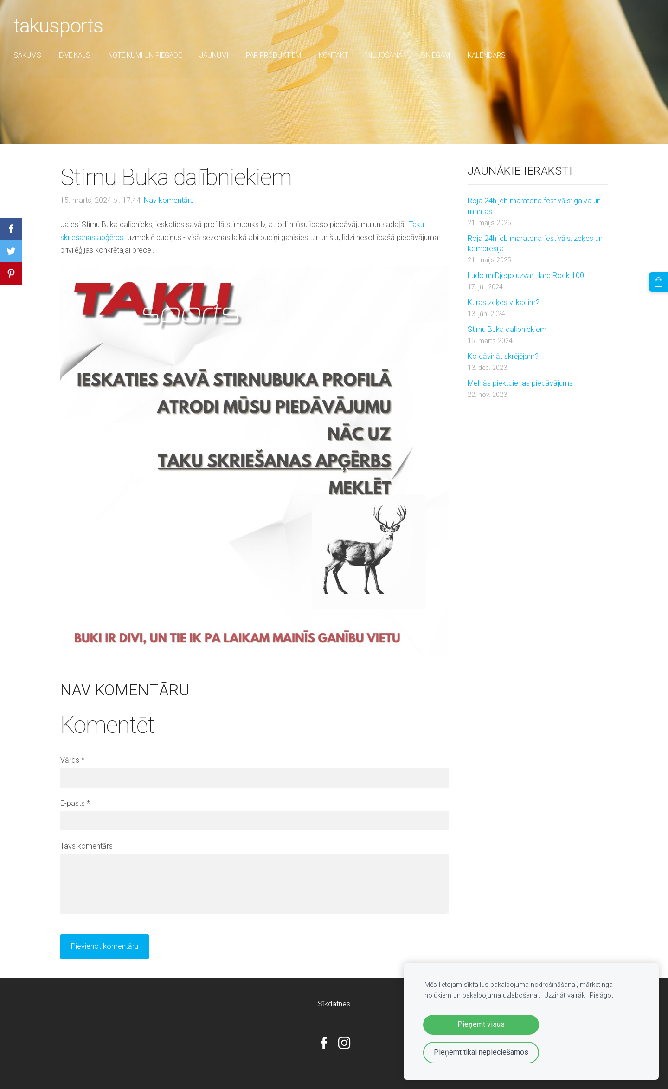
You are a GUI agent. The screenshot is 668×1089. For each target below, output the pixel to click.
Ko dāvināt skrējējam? (503, 356)
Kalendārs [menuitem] (492, 55)
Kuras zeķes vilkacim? (504, 302)
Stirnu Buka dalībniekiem (507, 329)
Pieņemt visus (481, 1024)
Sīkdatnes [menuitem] (334, 1003)
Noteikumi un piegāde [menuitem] (150, 55)
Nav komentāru (169, 200)
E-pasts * (75, 803)
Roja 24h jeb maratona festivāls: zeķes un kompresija (535, 243)
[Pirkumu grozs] (659, 281)
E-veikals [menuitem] (80, 55)
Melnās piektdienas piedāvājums (520, 383)
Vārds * (72, 760)
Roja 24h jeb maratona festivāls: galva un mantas (534, 205)
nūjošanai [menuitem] (391, 55)
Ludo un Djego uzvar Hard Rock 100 (526, 275)
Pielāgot (601, 995)
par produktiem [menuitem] (278, 55)
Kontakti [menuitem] (339, 55)
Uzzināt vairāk (564, 995)
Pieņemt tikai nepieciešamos (481, 1052)
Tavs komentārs (86, 846)
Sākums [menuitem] (32, 55)
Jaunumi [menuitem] (219, 55)
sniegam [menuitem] (440, 55)
